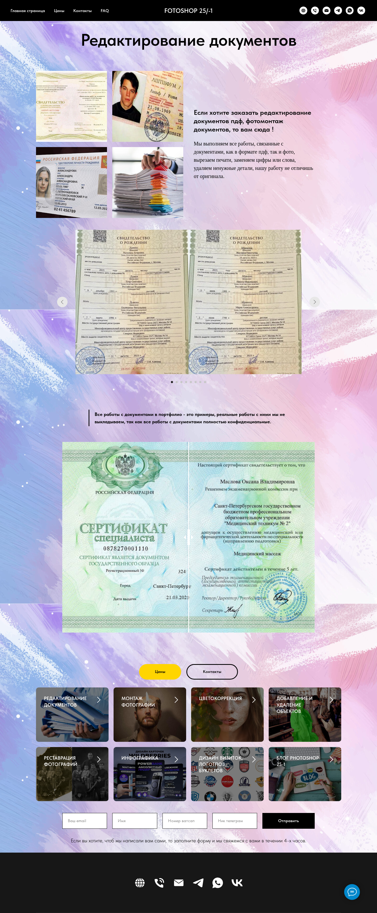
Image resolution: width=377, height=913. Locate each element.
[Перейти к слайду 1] (172, 382)
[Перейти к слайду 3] (181, 382)
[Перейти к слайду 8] (205, 382)
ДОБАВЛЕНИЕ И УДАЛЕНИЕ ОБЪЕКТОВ (295, 705)
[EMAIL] (326, 10)
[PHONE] (315, 10)
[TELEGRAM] (338, 10)
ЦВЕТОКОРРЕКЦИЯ (220, 698)
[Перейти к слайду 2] (177, 382)
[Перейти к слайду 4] (186, 382)
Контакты (82, 10)
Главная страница (28, 10)
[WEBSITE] (303, 10)
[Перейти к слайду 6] (196, 382)
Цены (59, 10)
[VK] (361, 10)
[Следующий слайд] (314, 302)
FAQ (105, 10)
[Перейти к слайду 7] (200, 382)
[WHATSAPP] (350, 10)
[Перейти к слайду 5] (191, 382)
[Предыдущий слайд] (62, 302)
